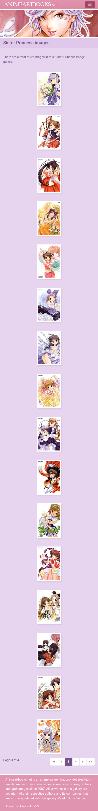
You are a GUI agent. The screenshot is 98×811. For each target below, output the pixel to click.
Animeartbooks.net (31, 4)
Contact (25, 806)
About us (11, 806)
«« (54, 762)
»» (90, 762)
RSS (36, 806)
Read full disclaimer (71, 798)
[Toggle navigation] (90, 4)
